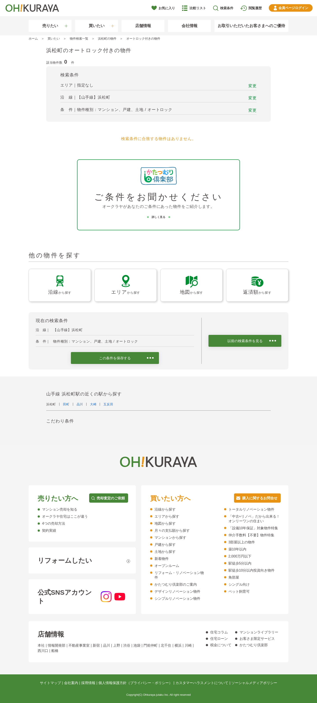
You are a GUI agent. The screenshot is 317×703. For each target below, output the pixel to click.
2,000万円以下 (240, 556)
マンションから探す (170, 537)
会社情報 (189, 26)
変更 (252, 86)
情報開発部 (56, 645)
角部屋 (234, 577)
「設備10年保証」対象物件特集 (253, 528)
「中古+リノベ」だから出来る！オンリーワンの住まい (254, 519)
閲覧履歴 (255, 8)
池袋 (136, 645)
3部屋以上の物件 (242, 542)
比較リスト (198, 8)
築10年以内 (238, 549)
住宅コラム (219, 632)
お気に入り (166, 8)
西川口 (43, 651)
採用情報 (88, 683)
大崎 (93, 404)
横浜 (178, 645)
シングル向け (239, 584)
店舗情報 (143, 26)
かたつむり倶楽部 (254, 645)
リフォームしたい (65, 560)
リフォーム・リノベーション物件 (179, 575)
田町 (66, 404)
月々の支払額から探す (172, 530)
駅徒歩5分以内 (240, 563)
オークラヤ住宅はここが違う (65, 516)
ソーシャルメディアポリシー (254, 683)
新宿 (96, 645)
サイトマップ (50, 683)
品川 (80, 404)
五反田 (108, 404)
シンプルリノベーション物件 (177, 598)
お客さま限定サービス (257, 638)
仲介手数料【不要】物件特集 (251, 535)
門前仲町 (151, 645)
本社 (41, 645)
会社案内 (71, 683)
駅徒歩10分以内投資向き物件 (252, 570)
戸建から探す (165, 544)
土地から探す (165, 552)
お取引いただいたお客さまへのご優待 (251, 26)
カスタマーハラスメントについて (201, 683)
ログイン (293, 8)
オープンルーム (167, 566)
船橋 (54, 651)
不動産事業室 (79, 645)
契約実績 (49, 530)
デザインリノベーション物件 (177, 591)
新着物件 (162, 559)
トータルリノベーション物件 (251, 509)
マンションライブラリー (259, 632)
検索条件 (226, 8)
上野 (116, 645)
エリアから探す (167, 516)
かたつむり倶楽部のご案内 (176, 584)
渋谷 (126, 645)
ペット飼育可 (239, 591)
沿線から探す (165, 509)
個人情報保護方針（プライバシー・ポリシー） (135, 683)
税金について (220, 645)
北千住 (166, 645)
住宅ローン (219, 638)
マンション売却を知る (59, 509)
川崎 (188, 645)
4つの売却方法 (53, 523)
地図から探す (165, 523)
